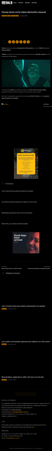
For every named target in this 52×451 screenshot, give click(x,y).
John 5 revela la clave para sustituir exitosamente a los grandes (17, 191)
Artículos (4, 15)
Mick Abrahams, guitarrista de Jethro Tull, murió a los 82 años (17, 213)
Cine (8, 15)
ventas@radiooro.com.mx (13, 438)
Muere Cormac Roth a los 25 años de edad (11, 268)
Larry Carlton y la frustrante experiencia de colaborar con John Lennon (19, 202)
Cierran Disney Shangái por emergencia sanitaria (39, 268)
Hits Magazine (15, 15)
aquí (33, 427)
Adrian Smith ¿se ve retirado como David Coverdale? (15, 224)
